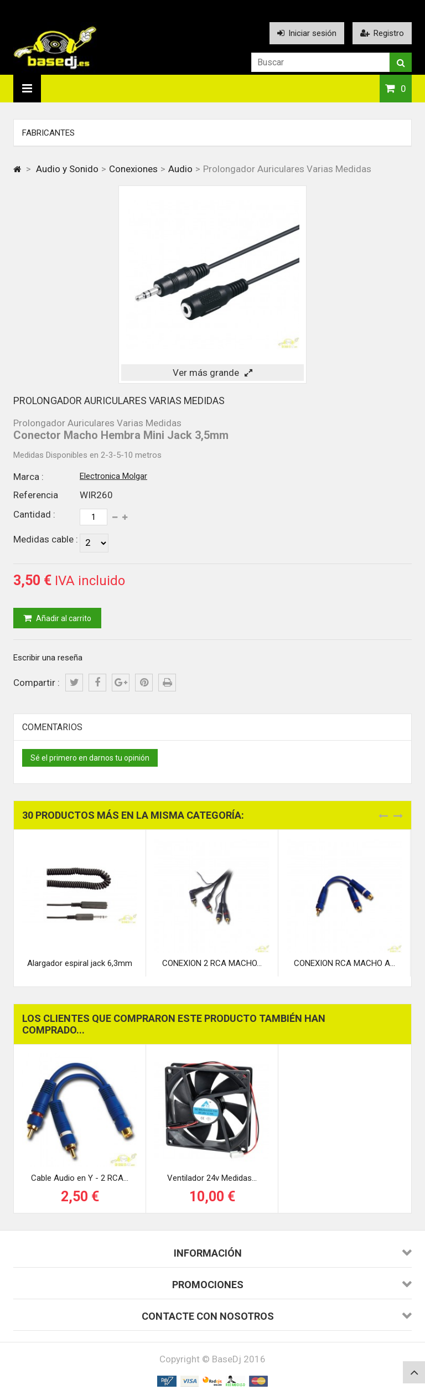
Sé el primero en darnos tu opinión (89, 757)
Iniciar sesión (306, 33)
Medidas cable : (45, 539)
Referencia (35, 494)
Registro (382, 33)
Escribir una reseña (47, 658)
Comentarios (52, 727)
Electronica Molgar (113, 476)
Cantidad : (34, 514)
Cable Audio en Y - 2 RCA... (79, 1178)
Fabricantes (48, 133)
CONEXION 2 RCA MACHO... (212, 963)
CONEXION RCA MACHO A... (344, 963)
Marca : (28, 476)
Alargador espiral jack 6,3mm (79, 963)
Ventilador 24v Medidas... (212, 1178)
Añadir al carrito (62, 618)
